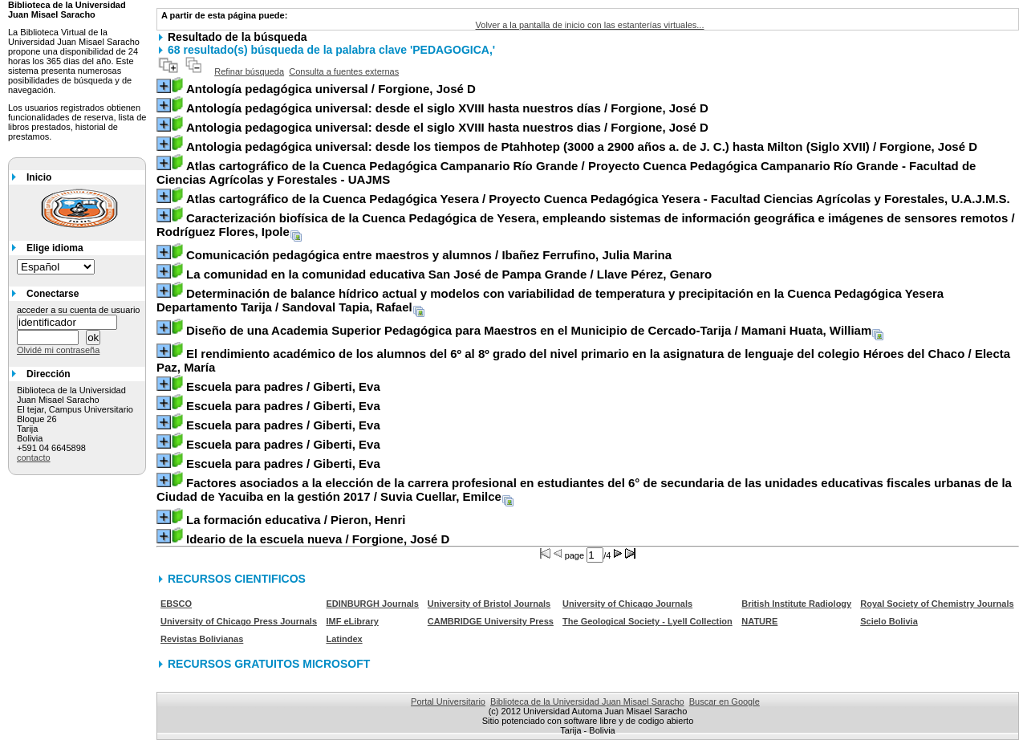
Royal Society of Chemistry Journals (936, 603)
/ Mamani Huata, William (528, 330)
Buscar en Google (724, 701)
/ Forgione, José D (331, 89)
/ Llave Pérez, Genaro (449, 274)
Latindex (344, 639)
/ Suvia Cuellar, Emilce (584, 489)
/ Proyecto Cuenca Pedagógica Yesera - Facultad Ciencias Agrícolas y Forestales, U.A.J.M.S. (598, 198)
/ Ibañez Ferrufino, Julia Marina (429, 255)
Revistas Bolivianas (201, 639)
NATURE (759, 621)
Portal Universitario (448, 701)
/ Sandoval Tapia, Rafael (550, 300)
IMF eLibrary (352, 621)
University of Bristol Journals (489, 603)
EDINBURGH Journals (372, 603)
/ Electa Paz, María (583, 360)
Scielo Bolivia (889, 621)
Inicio (38, 177)
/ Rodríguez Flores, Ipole (585, 224)
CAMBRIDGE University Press (491, 621)
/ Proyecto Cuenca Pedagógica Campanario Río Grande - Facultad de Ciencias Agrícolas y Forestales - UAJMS (566, 172)
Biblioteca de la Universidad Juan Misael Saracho (587, 701)
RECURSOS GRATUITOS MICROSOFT (269, 663)
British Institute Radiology (796, 603)
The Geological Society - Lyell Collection (647, 621)
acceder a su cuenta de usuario (78, 310)
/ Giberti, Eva (283, 386)
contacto (34, 457)
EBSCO (176, 603)
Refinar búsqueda (249, 71)
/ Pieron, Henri (295, 520)
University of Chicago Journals (627, 603)
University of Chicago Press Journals (238, 621)
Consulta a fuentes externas (344, 71)
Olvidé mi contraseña (58, 350)
